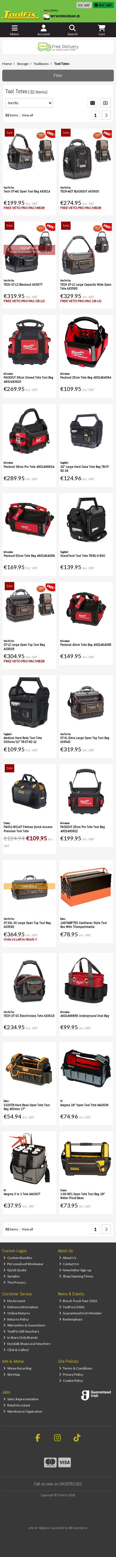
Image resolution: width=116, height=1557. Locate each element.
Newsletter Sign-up (75, 1270)
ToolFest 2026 (71, 1307)
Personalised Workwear (23, 1264)
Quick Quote (14, 1270)
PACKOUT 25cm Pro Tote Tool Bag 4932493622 (82, 829)
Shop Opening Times (76, 1276)
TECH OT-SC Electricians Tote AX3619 (29, 1016)
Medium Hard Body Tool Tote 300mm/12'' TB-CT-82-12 (23, 740)
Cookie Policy (71, 1380)
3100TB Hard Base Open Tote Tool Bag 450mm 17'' (27, 1107)
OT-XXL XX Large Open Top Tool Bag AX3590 (27, 925)
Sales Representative (20, 1399)
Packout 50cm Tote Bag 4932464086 (29, 556)
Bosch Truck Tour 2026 (78, 1301)
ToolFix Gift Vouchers (21, 1331)
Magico (44, 1528)
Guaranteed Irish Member (80, 1313)
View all (27, 115)
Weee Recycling (17, 1368)
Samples (11, 1276)
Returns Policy (16, 1319)
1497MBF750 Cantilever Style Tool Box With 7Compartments (83, 925)
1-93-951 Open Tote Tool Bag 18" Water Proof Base (82, 1196)
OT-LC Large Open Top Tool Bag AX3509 (24, 647)
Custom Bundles (17, 1258)
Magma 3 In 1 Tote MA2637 (22, 1194)
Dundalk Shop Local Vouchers (27, 1344)
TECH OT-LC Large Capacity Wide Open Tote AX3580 (85, 286)
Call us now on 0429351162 (58, 1484)
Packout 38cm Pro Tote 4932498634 (29, 467)
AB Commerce (78, 1528)
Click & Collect (16, 1350)
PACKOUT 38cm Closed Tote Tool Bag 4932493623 (28, 379)
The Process (14, 1282)
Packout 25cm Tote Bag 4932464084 (85, 377)
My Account (14, 1301)
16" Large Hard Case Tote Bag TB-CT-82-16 (84, 469)
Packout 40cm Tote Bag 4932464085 (85, 645)
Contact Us (69, 1264)
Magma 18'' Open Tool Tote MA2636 (84, 1105)
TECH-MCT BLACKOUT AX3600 (79, 191)
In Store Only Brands (20, 1337)
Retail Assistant (16, 1405)
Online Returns (16, 1313)
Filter (58, 75)
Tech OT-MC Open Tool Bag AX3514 (27, 191)
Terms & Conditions (76, 1368)
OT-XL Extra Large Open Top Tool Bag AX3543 (84, 740)
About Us (68, 1258)
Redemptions (71, 1319)
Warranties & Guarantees (24, 1325)
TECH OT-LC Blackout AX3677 (23, 284)
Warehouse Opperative (22, 1411)
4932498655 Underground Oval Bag (84, 1016)
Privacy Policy (71, 1374)
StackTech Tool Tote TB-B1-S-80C (82, 556)
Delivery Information (20, 1307)
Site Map (11, 1374)
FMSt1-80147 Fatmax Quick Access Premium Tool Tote (28, 829)
